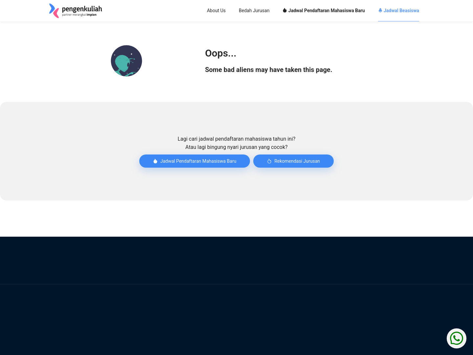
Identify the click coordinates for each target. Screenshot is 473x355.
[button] (126, 61)
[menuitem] (216, 11)
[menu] (276, 10)
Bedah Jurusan (254, 10)
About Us (216, 10)
